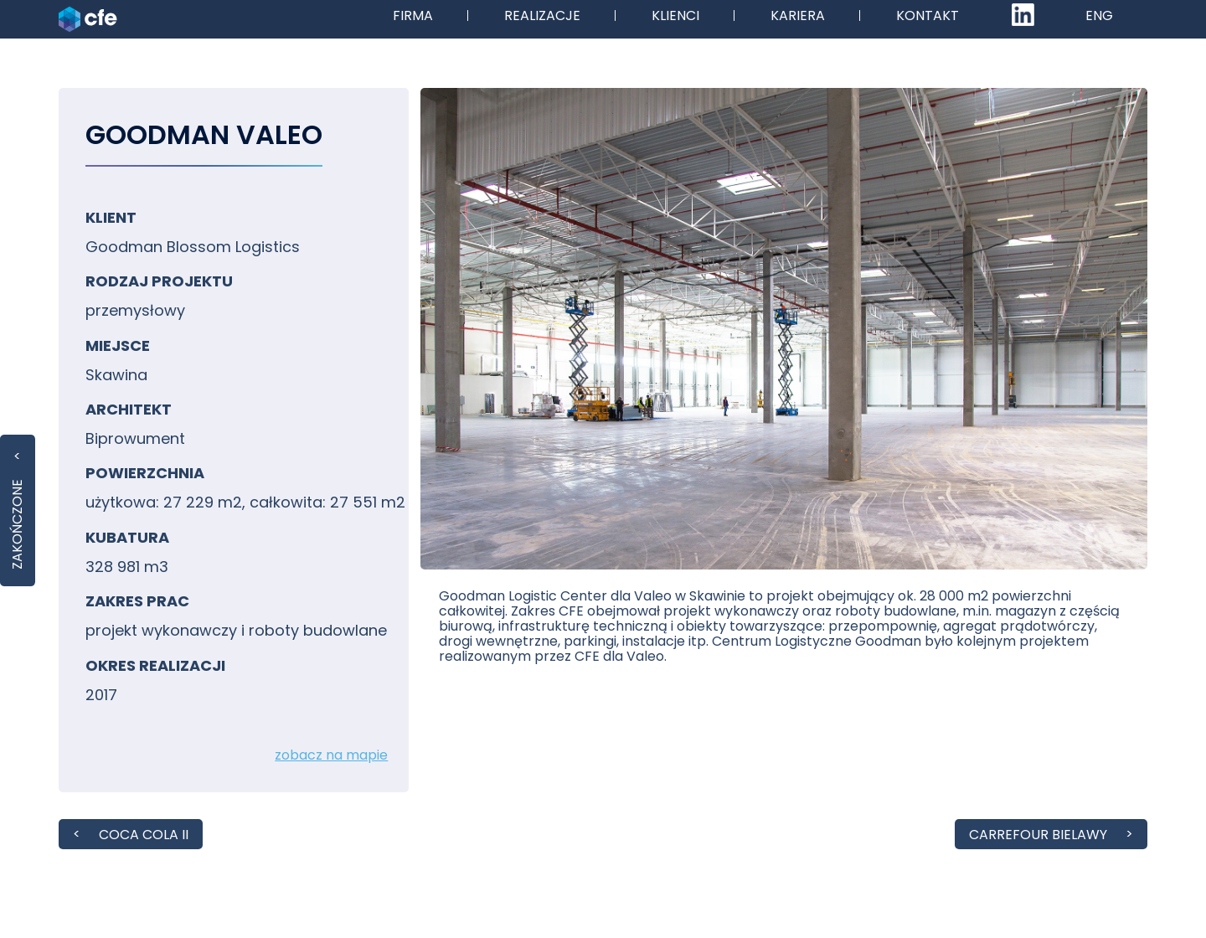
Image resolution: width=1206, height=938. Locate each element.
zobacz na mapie (331, 755)
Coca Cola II (143, 834)
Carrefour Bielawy (1038, 834)
